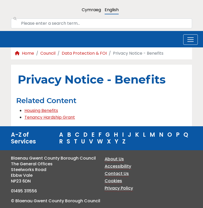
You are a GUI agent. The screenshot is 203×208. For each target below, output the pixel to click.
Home (24, 53)
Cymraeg (91, 10)
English (112, 10)
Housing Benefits (41, 111)
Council (47, 53)
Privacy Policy (119, 188)
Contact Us (117, 174)
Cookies (113, 181)
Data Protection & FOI (84, 53)
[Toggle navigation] (190, 39)
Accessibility (118, 166)
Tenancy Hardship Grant (49, 117)
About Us (114, 159)
